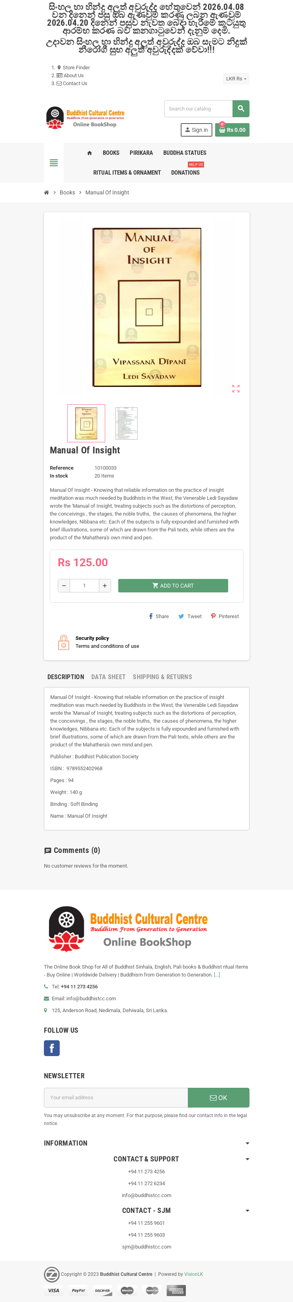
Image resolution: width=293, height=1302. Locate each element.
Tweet (190, 616)
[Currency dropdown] (236, 79)
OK (218, 1098)
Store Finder (73, 67)
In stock (59, 476)
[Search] (206, 108)
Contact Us (72, 83)
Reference (62, 468)
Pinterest (225, 616)
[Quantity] (84, 585)
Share (159, 616)
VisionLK (193, 1274)
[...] (217, 975)
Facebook (52, 1048)
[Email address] (116, 1098)
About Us (70, 75)
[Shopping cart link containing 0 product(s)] (232, 130)
